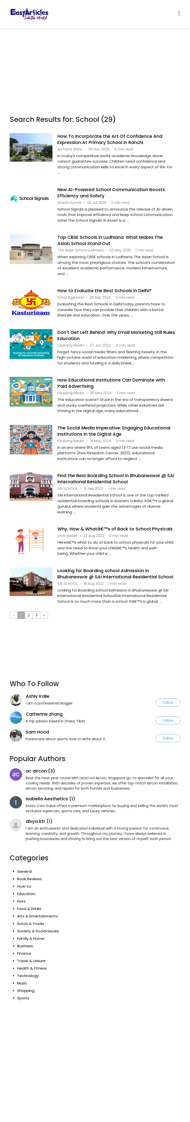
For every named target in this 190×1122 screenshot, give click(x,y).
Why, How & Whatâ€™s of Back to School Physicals (115, 529)
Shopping (25, 990)
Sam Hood (37, 732)
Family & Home (30, 938)
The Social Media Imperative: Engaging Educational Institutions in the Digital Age (113, 431)
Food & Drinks (29, 908)
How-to (24, 886)
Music (22, 983)
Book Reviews (29, 878)
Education (26, 893)
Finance (24, 953)
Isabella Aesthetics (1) (50, 799)
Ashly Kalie (37, 696)
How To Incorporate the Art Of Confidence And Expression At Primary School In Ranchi (109, 139)
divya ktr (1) (39, 821)
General (24, 871)
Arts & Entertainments (37, 916)
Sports (23, 998)
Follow (168, 702)
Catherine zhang (44, 714)
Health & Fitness (32, 968)
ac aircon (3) (40, 771)
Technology (28, 975)
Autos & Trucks (30, 923)
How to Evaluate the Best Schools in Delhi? (104, 290)
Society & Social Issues (38, 931)
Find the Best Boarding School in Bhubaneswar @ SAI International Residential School (115, 478)
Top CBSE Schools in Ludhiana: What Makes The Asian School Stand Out (110, 240)
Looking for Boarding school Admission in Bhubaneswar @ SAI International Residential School (115, 573)
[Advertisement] (95, 66)
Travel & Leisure (31, 960)
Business (25, 945)
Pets (21, 901)
